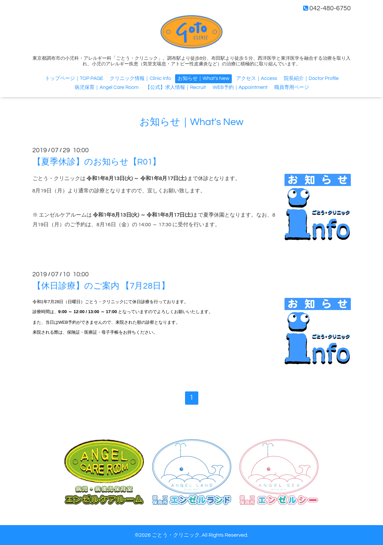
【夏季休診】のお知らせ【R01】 (96, 162)
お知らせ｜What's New (203, 78)
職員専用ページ (291, 87)
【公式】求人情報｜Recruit (175, 87)
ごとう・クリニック (176, 535)
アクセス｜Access (256, 78)
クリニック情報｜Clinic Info (140, 78)
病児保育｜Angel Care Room (107, 87)
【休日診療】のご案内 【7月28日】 (101, 286)
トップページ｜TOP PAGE (74, 78)
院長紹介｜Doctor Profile (311, 78)
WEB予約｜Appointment (240, 87)
